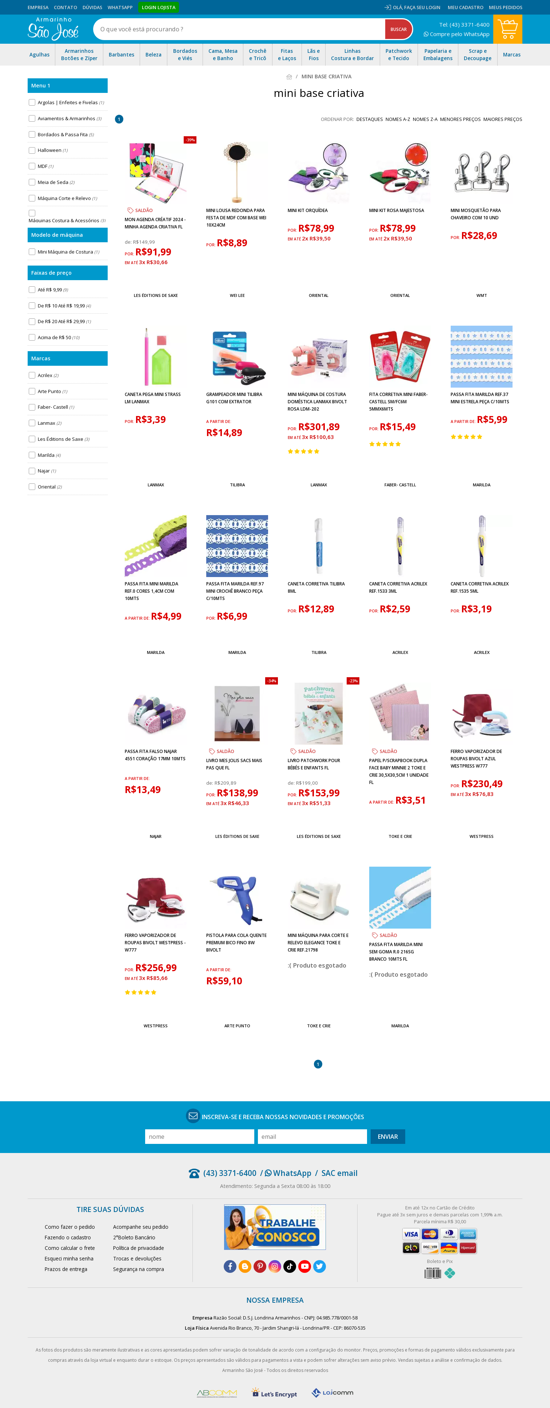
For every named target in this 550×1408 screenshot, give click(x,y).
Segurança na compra (138, 1269)
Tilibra (237, 484)
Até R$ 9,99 (53, 289)
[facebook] (230, 1266)
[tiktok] (289, 1266)
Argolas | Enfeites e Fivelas (71, 102)
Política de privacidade (138, 1247)
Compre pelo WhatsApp (457, 34)
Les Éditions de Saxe (63, 439)
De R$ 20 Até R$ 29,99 (64, 321)
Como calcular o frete (70, 1247)
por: (130, 253)
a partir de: (218, 421)
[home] (53, 29)
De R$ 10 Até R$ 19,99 (64, 305)
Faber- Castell (56, 407)
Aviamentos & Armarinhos (69, 118)
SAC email (340, 1173)
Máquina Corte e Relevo (67, 198)
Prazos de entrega (66, 1269)
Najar (47, 470)
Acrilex (48, 375)
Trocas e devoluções (137, 1258)
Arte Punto (52, 391)
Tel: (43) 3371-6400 (464, 24)
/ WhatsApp (285, 1173)
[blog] (245, 1266)
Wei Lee (237, 295)
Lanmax (49, 423)
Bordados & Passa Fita (65, 134)
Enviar (388, 1137)
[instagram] (274, 1266)
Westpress (482, 836)
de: (129, 242)
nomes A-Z (398, 119)
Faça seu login (422, 7)
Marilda (49, 455)
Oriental (49, 486)
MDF (45, 166)
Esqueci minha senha (69, 1258)
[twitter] (319, 1266)
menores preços (460, 119)
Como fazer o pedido (70, 1226)
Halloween (52, 150)
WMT (482, 295)
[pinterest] (260, 1266)
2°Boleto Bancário (134, 1237)
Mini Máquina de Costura (68, 251)
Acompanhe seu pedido (140, 1226)
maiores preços (502, 119)
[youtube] (304, 1266)
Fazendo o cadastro (68, 1237)
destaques (369, 119)
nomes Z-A (425, 119)
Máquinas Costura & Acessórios (67, 220)
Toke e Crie (400, 836)
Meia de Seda (56, 182)
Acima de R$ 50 (58, 337)
